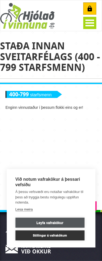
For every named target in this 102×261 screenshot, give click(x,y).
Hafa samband (29, 249)
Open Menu (89, 23)
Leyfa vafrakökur (49, 223)
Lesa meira (24, 209)
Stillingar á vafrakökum (50, 235)
